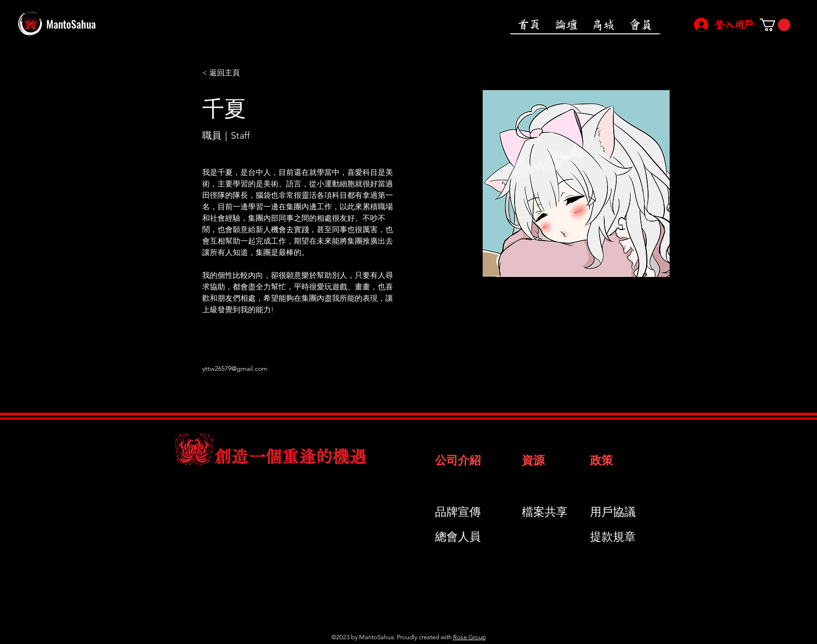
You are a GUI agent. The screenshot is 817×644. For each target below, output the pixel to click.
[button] (775, 25)
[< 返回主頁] (221, 73)
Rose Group (469, 637)
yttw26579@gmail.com (235, 368)
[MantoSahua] (105, 23)
